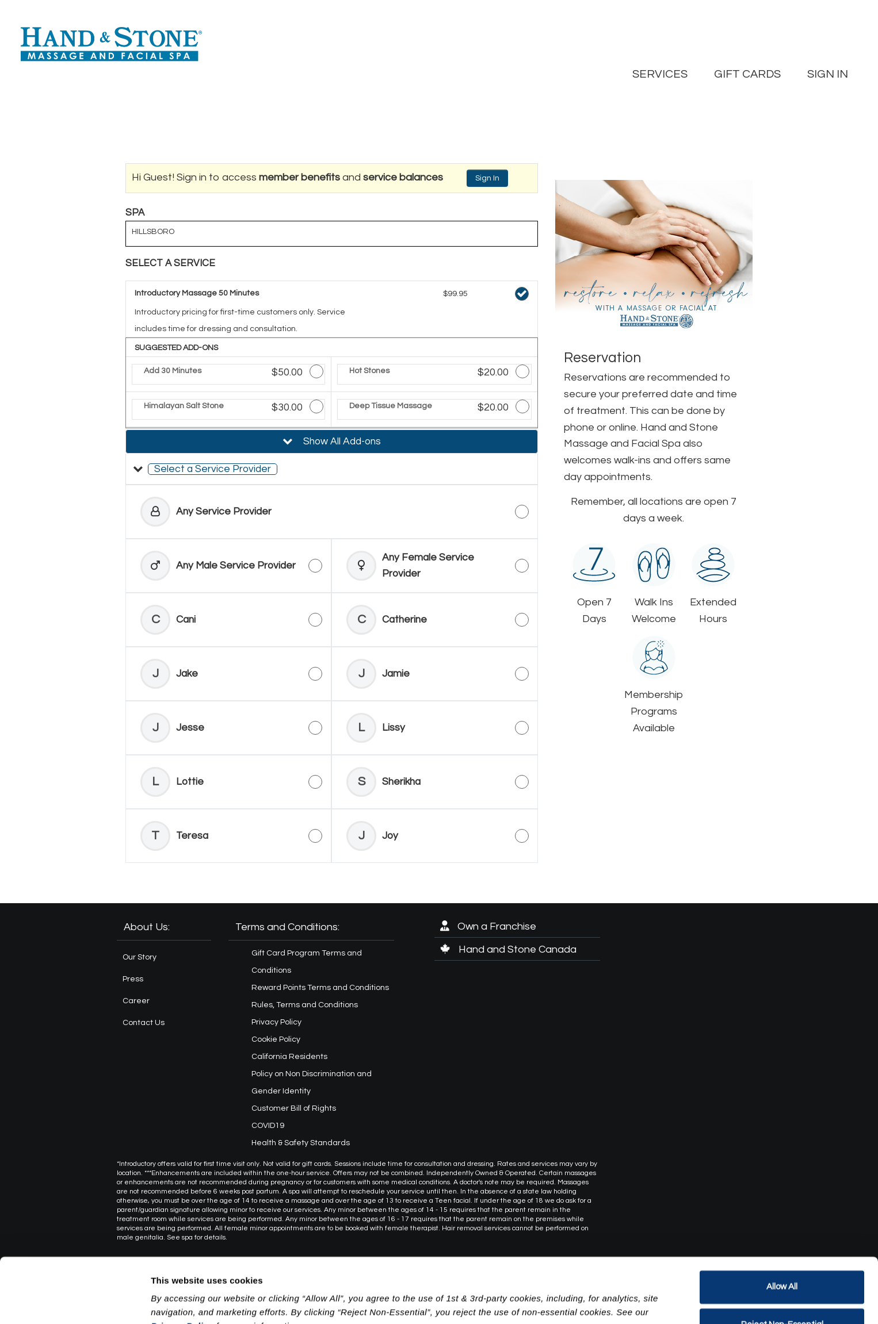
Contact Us (144, 1023)
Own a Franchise (488, 926)
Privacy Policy (276, 1022)
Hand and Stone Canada (508, 949)
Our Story (139, 957)
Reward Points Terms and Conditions (320, 988)
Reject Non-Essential (782, 1268)
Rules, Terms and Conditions (304, 1005)
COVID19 (267, 1126)
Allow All (781, 1230)
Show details (177, 1301)
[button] (331, 469)
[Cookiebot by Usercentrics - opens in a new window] (74, 1301)
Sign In (487, 178)
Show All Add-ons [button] (341, 441)
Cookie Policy (275, 1039)
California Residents (289, 1057)
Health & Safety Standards (300, 1143)
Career (136, 1001)
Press (133, 979)
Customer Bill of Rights (293, 1108)
